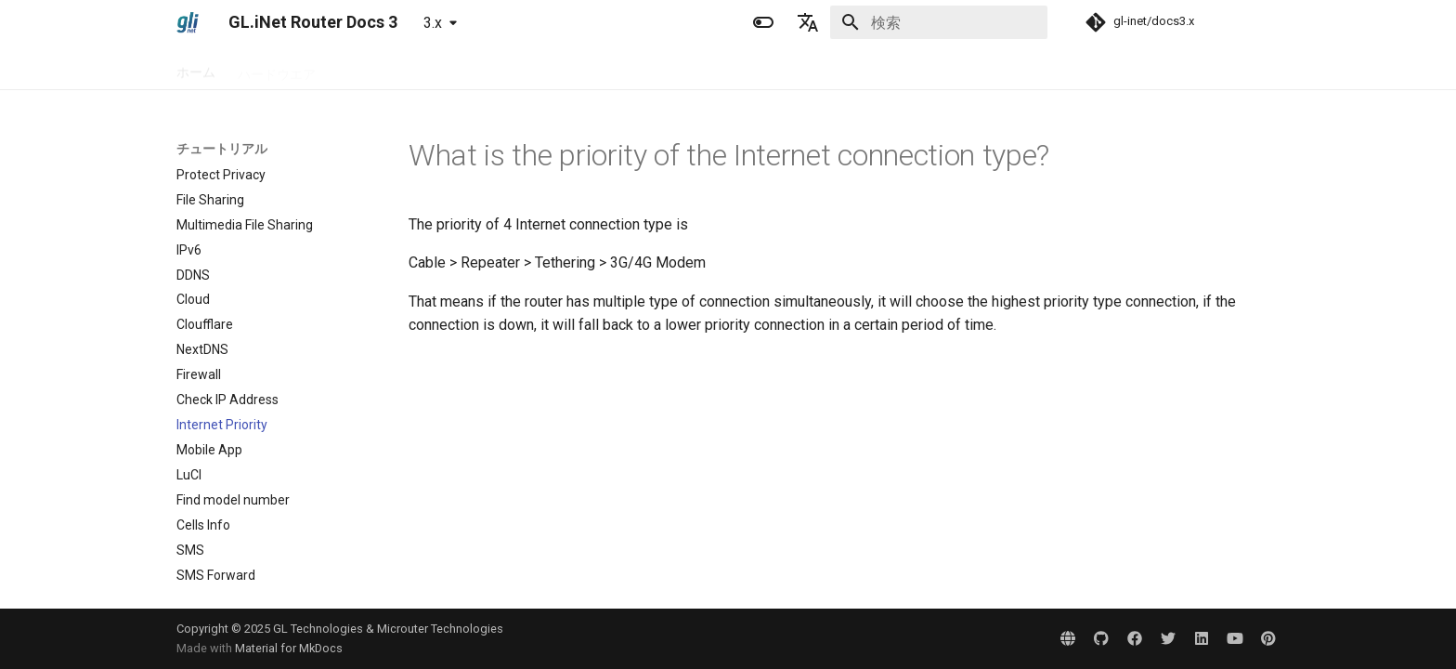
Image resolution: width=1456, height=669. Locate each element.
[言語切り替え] (807, 22)
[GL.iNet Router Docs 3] (187, 22)
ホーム (195, 67)
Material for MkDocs (289, 648)
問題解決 (578, 67)
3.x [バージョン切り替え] (432, 23)
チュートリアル (483, 67)
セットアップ (377, 67)
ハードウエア (277, 67)
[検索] (938, 22)
